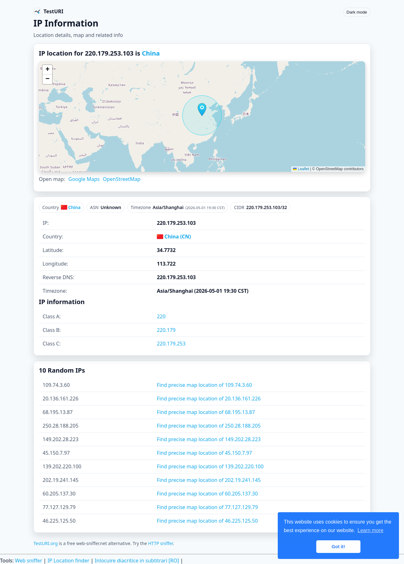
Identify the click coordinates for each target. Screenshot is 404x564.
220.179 (166, 330)
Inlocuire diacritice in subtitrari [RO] (137, 560)
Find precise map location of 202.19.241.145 (209, 480)
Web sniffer (28, 560)
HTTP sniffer (160, 543)
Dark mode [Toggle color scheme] (357, 12)
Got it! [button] (338, 546)
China (151, 53)
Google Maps (83, 179)
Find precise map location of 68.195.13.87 (206, 412)
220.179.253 (171, 343)
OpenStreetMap (121, 179)
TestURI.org (45, 543)
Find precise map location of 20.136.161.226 (209, 398)
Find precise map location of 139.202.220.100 (210, 466)
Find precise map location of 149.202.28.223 (209, 439)
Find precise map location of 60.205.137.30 (207, 493)
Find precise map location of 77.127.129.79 (207, 507)
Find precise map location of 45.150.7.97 (204, 452)
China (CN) (174, 236)
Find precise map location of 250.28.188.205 (209, 425)
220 (161, 316)
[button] (202, 109)
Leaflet (301, 169)
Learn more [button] (370, 530)
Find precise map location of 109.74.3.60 (204, 384)
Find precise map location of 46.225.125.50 (207, 520)
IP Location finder (68, 560)
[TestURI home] (48, 11)
